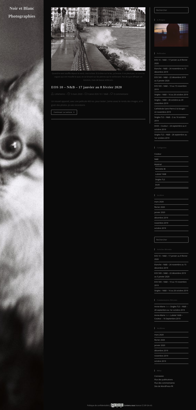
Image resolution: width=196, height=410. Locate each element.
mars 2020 (159, 201)
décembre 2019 (161, 217)
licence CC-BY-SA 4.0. (144, 405)
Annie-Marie (159, 306)
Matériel (158, 164)
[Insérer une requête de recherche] (171, 10)
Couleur (157, 154)
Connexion (159, 376)
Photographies (21, 16)
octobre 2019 (160, 228)
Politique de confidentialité (98, 405)
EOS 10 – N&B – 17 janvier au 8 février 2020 (86, 87)
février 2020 (159, 207)
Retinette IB (160, 169)
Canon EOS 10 (95, 94)
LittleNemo (59, 94)
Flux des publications (163, 379)
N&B (106, 94)
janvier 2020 (159, 212)
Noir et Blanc (21, 8)
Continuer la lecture (65, 113)
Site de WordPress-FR (163, 386)
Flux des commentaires (164, 383)
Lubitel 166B (160, 174)
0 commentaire (121, 94)
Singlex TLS (160, 179)
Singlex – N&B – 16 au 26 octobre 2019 (171, 94)
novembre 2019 (161, 223)
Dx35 (157, 184)
